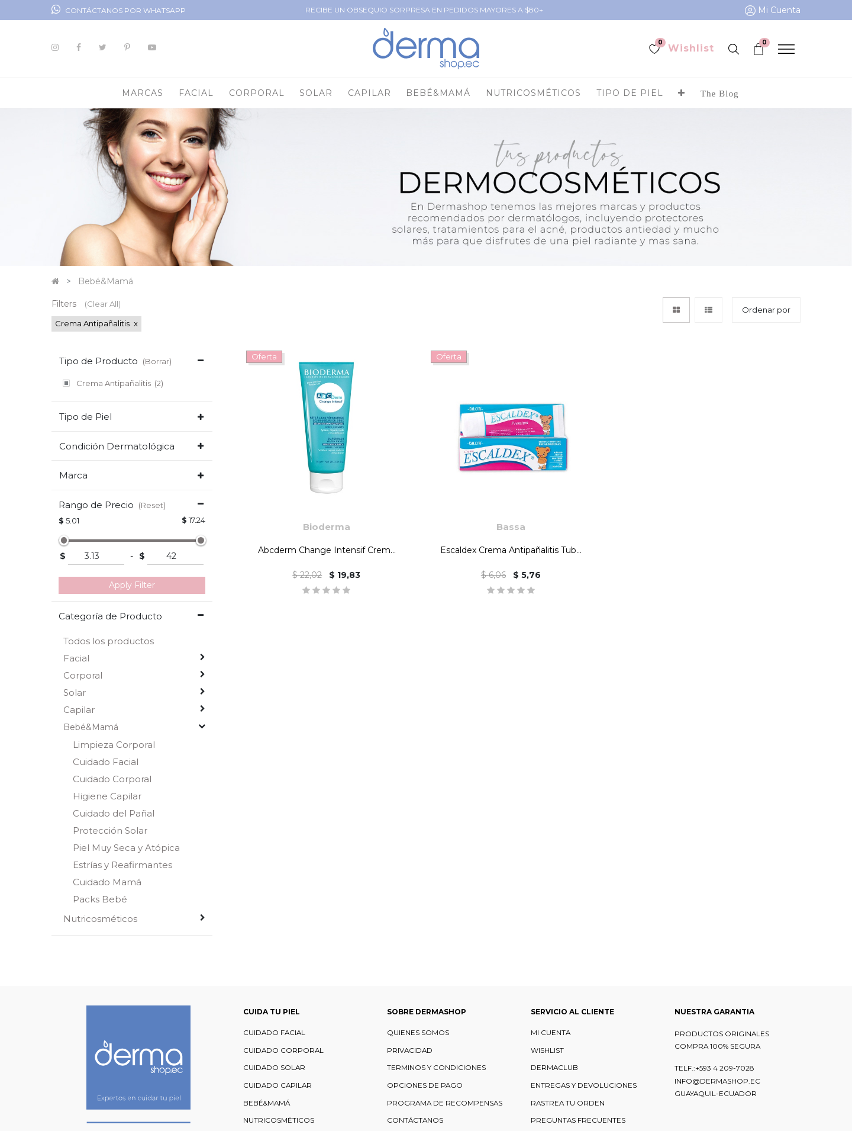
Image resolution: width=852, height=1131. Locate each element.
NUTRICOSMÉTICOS (278, 1120)
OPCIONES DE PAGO (425, 1085)
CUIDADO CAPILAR (277, 1085)
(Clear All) (103, 304)
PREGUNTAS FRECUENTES (578, 1120)
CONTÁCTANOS (415, 1120)
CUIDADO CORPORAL (283, 1049)
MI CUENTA (550, 1032)
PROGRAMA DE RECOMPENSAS (444, 1102)
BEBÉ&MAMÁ (266, 1102)
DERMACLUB (554, 1067)
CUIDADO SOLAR (274, 1067)
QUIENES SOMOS (418, 1032)
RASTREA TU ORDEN (568, 1102)
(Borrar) (157, 361)
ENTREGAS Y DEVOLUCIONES (584, 1085)
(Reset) (152, 504)
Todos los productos (108, 640)
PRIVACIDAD (410, 1049)
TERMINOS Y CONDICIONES (436, 1067)
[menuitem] (720, 93)
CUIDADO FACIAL (274, 1032)
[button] (681, 93)
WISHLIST (547, 1049)
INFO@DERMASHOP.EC (717, 1080)
